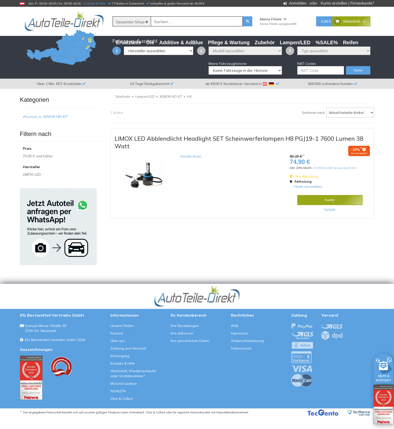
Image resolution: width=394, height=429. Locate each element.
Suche (358, 82)
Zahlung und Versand (128, 360)
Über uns (117, 353)
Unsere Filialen (122, 338)
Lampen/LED (145, 109)
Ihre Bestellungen (185, 338)
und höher (38, 168)
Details (329, 222)
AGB (234, 338)
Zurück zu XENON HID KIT (45, 128)
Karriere (116, 345)
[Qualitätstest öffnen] (383, 404)
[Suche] (197, 22)
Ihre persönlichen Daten (190, 353)
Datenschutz (241, 360)
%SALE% (118, 403)
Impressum (239, 345)
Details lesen (190, 168)
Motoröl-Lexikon (123, 396)
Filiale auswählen (308, 199)
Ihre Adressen (182, 345)
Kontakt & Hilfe (94, 3)
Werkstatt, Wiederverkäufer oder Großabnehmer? (133, 386)
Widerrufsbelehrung (247, 353)
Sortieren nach (313, 125)
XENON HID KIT (171, 109)
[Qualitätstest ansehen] (31, 390)
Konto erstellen (334, 3)
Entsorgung (119, 368)
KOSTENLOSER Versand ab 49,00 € (335, 180)
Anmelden (298, 3)
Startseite (122, 109)
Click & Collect (121, 411)
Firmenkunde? (362, 3)
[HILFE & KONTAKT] (383, 368)
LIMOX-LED (32, 186)
